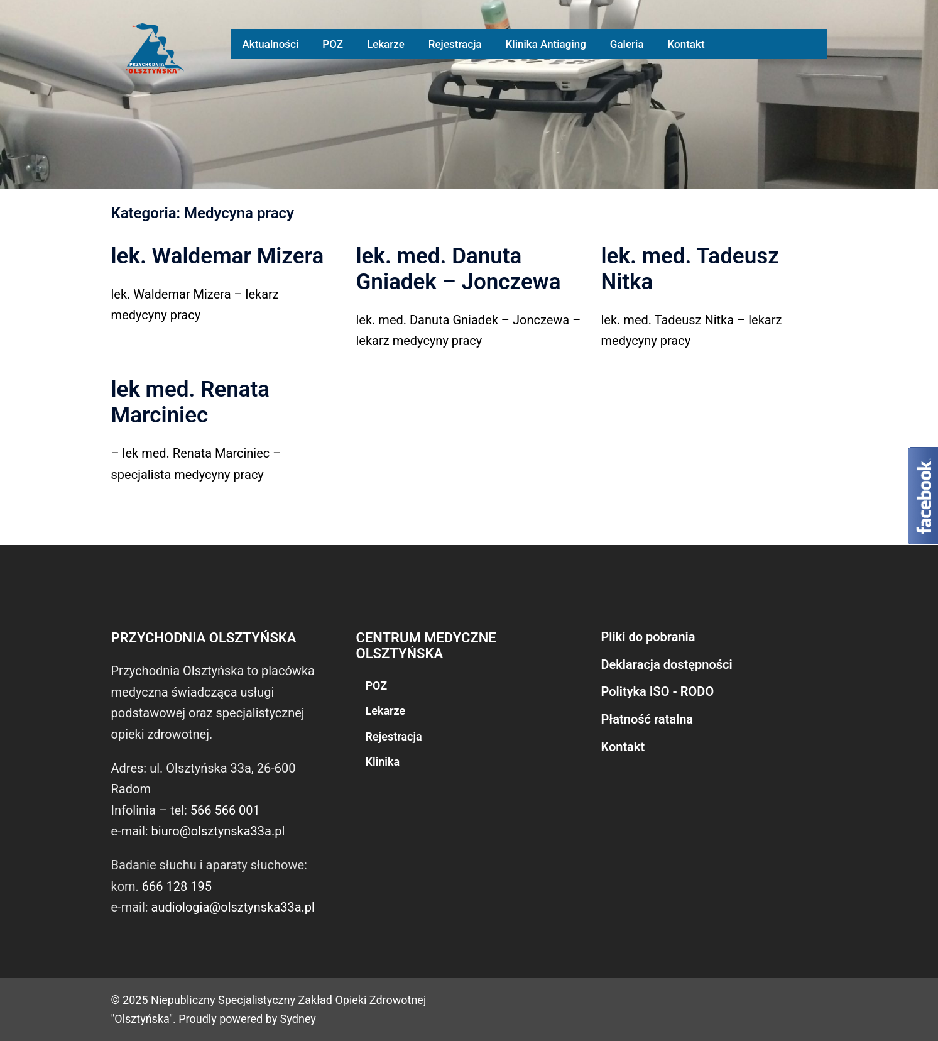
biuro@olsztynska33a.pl (218, 831)
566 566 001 (225, 810)
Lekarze (386, 44)
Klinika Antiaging (546, 44)
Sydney (298, 1018)
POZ (332, 44)
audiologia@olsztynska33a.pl (233, 907)
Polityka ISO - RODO (657, 691)
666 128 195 (177, 886)
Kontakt (686, 44)
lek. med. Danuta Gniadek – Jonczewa (458, 269)
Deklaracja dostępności (667, 664)
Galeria (627, 44)
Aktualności (271, 44)
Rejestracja (455, 44)
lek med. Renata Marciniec (190, 402)
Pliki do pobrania (648, 636)
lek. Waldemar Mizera (217, 256)
